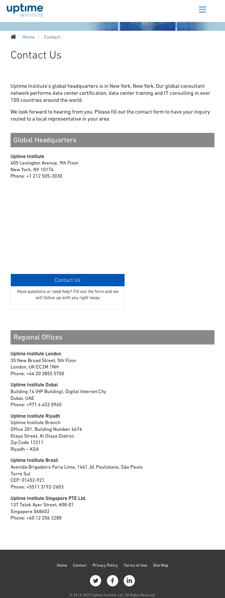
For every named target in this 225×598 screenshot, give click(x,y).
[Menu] (195, 6)
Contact (80, 565)
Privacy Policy (105, 565)
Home (62, 565)
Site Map (160, 565)
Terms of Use (135, 565)
